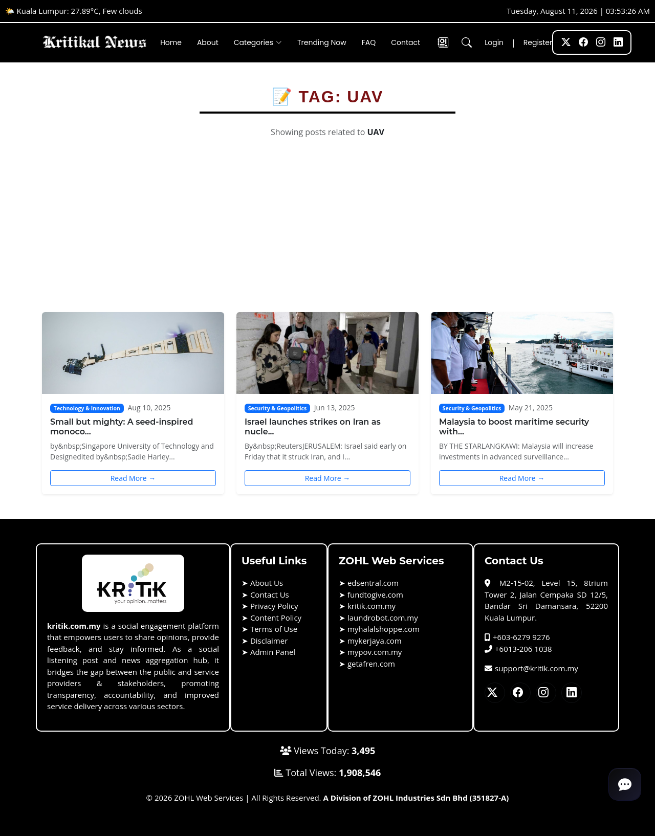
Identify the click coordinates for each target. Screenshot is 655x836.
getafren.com (371, 663)
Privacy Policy (274, 606)
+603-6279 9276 (517, 637)
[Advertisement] (327, 235)
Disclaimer (269, 640)
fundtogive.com (375, 594)
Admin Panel (272, 652)
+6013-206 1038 (518, 649)
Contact (405, 42)
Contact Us (269, 594)
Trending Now (321, 42)
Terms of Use (273, 629)
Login (494, 42)
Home (171, 42)
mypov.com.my (374, 652)
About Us (266, 583)
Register (537, 42)
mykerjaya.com (374, 640)
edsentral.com (373, 583)
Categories (258, 42)
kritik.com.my (371, 606)
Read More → (133, 478)
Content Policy (275, 617)
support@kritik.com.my (531, 668)
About (208, 42)
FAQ (369, 42)
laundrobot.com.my (382, 617)
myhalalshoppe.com (383, 629)
